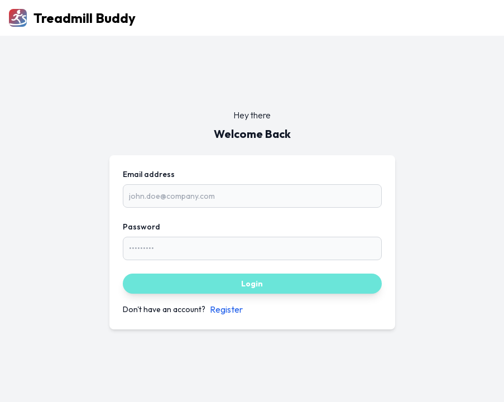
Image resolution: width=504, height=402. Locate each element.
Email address (149, 174)
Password (141, 227)
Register (226, 309)
